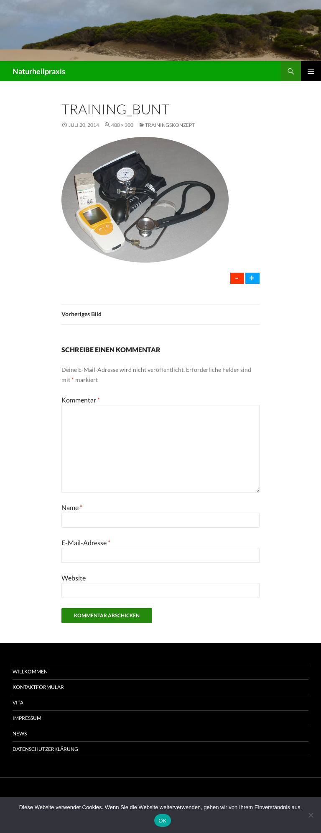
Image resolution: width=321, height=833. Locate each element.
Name (71, 507)
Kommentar (80, 400)
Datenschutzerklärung (45, 749)
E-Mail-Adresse (85, 543)
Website (73, 578)
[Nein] (310, 815)
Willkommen (30, 671)
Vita (18, 702)
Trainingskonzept (170, 125)
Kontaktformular (38, 687)
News (20, 733)
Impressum (27, 718)
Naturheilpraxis (39, 71)
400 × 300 (122, 125)
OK (162, 821)
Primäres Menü (311, 71)
